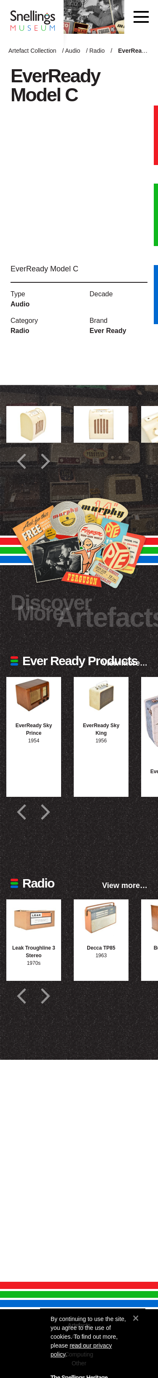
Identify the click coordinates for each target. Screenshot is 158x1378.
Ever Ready (108, 330)
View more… (124, 663)
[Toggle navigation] (141, 17)
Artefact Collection (32, 50)
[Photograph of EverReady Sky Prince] (33, 695)
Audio (72, 50)
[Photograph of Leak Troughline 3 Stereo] (33, 917)
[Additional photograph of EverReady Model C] (33, 424)
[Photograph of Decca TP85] (101, 917)
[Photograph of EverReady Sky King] (101, 695)
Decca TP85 (101, 948)
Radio (97, 50)
